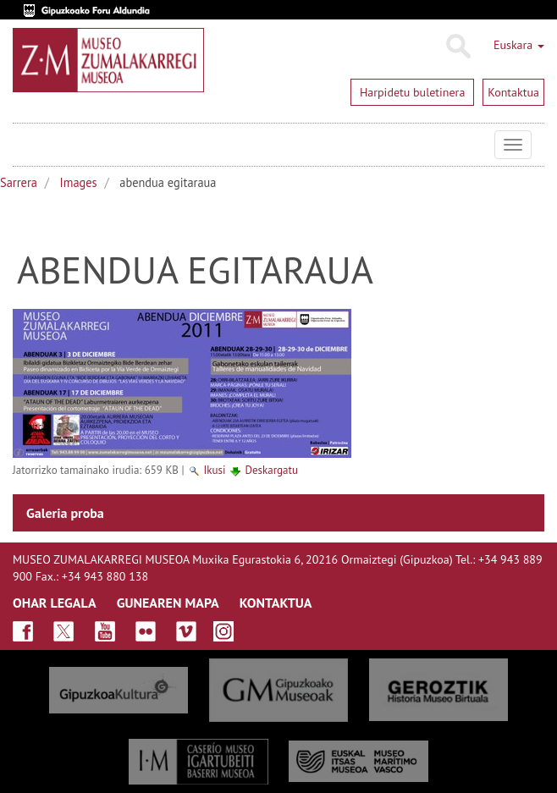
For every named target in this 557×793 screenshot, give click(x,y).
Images (78, 182)
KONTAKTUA (276, 602)
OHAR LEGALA (55, 602)
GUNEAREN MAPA (168, 602)
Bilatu (457, 46)
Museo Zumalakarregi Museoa (25, 145)
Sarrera (18, 182)
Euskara (519, 44)
